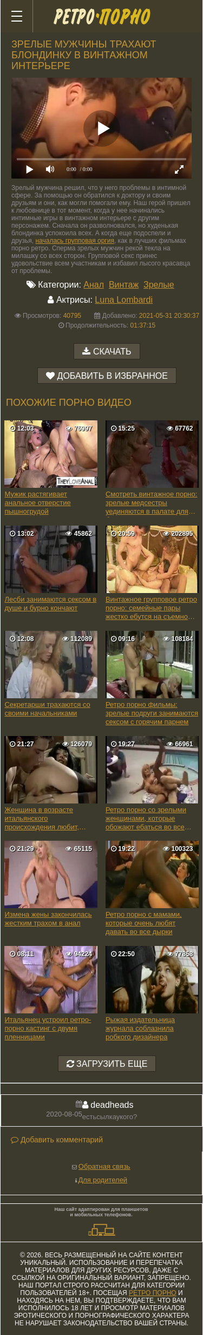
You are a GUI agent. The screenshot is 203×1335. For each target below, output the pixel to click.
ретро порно (152, 1293)
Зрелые (158, 284)
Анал (93, 284)
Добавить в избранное (112, 375)
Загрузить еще (107, 1063)
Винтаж (124, 284)
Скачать (112, 351)
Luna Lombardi (124, 299)
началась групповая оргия (74, 240)
